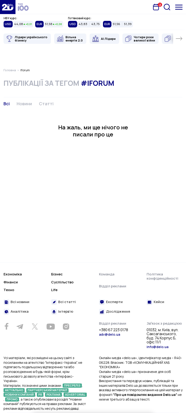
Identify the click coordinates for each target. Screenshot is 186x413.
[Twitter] (35, 326)
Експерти (114, 302)
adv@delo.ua (109, 334)
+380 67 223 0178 (113, 330)
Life (54, 289)
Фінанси (11, 282)
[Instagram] (66, 326)
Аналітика (20, 312)
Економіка (13, 274)
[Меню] (179, 7)
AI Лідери (108, 38)
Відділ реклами (112, 286)
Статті (46, 103)
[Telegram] (20, 326)
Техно (9, 289)
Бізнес (57, 274)
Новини (24, 103)
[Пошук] (167, 7)
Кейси (159, 302)
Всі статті (67, 302)
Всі (7, 103)
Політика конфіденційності (162, 276)
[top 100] (23, 7)
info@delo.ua (157, 347)
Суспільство (62, 282)
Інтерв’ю (65, 312)
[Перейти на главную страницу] (7, 7)
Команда (106, 274)
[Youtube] (51, 326)
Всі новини (20, 302)
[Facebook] (6, 326)
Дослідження (118, 312)
